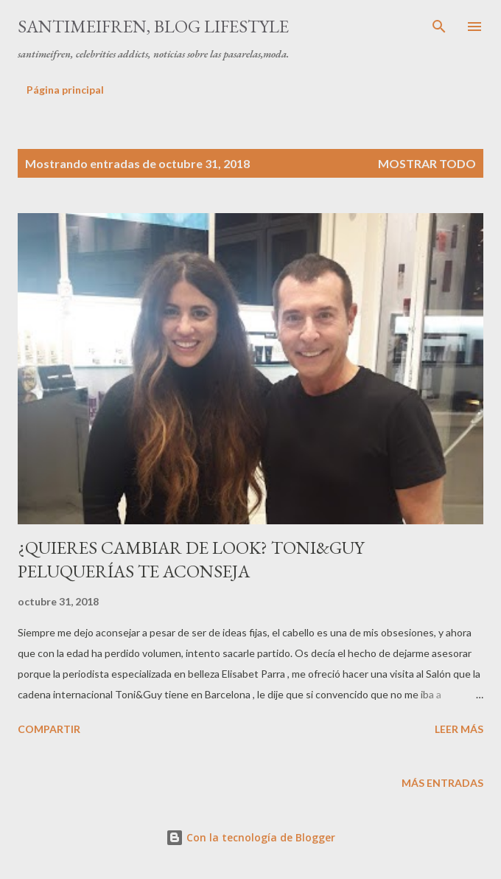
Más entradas (442, 782)
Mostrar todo (427, 163)
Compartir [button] (49, 729)
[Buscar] (439, 26)
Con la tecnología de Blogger (250, 837)
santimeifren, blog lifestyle (153, 26)
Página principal (65, 89)
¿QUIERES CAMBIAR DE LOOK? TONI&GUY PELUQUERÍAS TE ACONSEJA (191, 559)
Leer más (459, 729)
